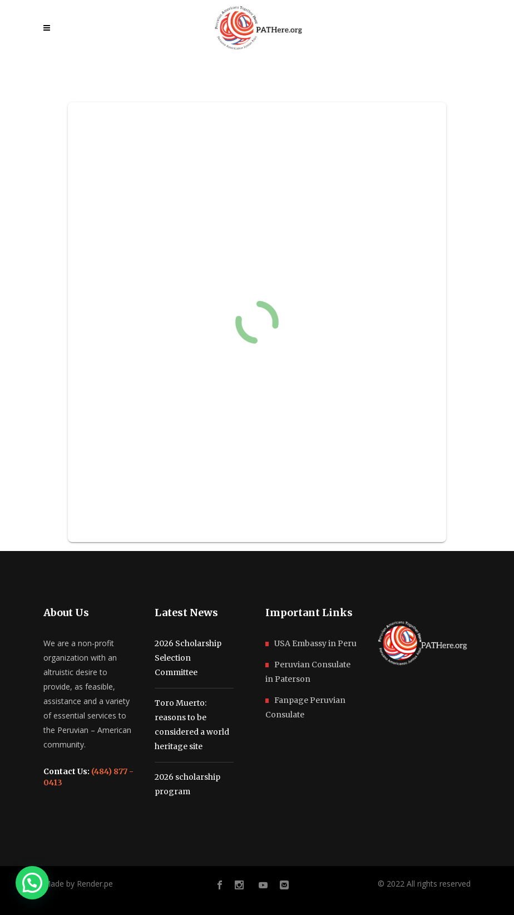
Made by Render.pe (78, 883)
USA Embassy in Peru (315, 643)
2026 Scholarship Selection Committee (188, 657)
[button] (32, 882)
